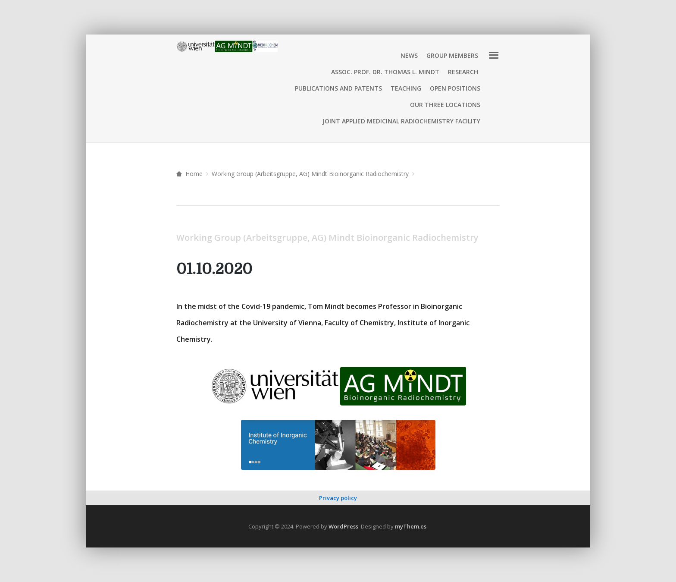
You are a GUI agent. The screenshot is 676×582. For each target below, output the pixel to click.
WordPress (343, 526)
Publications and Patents (338, 88)
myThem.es (410, 526)
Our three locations (445, 105)
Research (463, 72)
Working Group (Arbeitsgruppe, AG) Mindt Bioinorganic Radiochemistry (310, 174)
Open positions (455, 88)
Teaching (406, 88)
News (409, 55)
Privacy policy (338, 498)
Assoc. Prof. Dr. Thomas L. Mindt (385, 72)
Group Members (452, 55)
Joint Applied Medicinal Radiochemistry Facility (401, 121)
